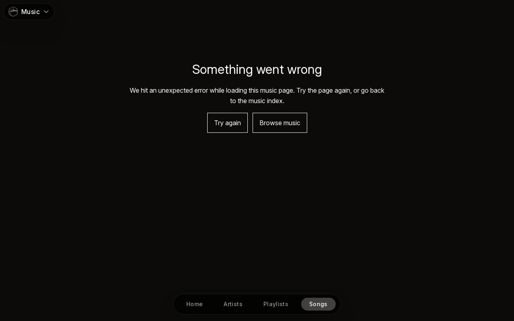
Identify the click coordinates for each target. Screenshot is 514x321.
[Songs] (318, 304)
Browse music (279, 123)
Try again (227, 123)
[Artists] (233, 304)
